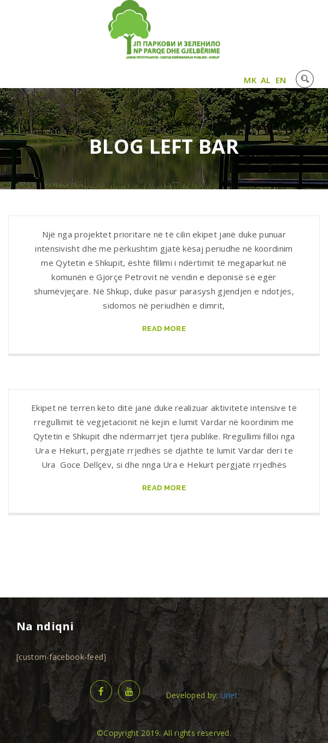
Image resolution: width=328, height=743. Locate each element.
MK (250, 79)
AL (266, 79)
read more (164, 328)
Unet (229, 695)
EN (281, 79)
